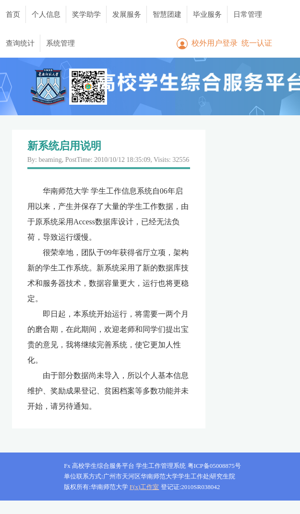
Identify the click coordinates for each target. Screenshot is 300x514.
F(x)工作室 (144, 486)
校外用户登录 (215, 43)
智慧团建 (167, 14)
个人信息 (46, 14)
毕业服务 (207, 14)
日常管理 (247, 14)
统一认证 (256, 43)
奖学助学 (86, 14)
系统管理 (60, 43)
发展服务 (126, 14)
